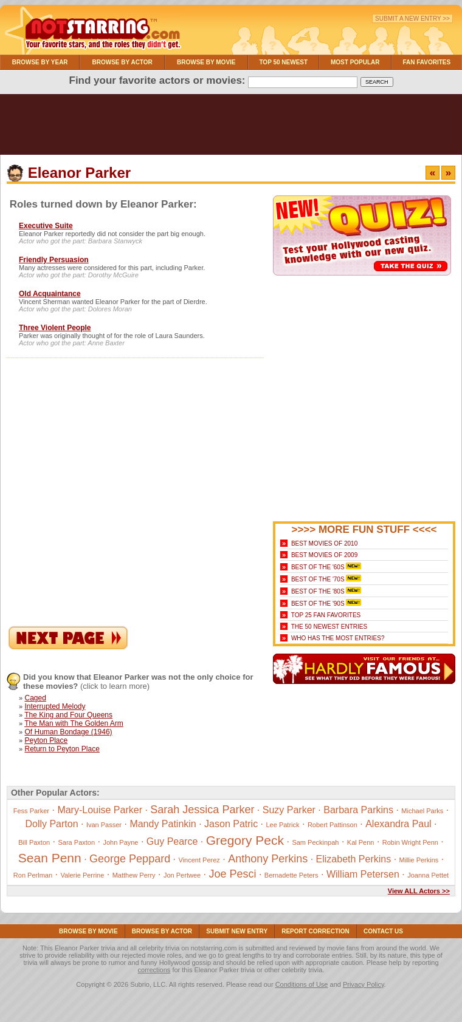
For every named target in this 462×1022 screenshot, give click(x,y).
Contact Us (383, 931)
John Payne (120, 842)
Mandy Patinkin (162, 824)
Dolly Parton (51, 824)
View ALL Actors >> (419, 891)
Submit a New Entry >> (412, 18)
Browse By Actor (122, 62)
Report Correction (315, 931)
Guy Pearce (172, 841)
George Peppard (129, 859)
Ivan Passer (104, 824)
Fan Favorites (426, 62)
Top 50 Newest (283, 62)
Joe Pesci (232, 874)
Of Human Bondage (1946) (68, 732)
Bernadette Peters (291, 875)
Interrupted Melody (54, 706)
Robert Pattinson (332, 824)
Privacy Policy (363, 984)
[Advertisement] (231, 127)
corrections (154, 969)
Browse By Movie (206, 62)
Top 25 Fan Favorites (325, 615)
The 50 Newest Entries (329, 626)
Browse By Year (40, 62)
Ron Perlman (32, 875)
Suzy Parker (289, 810)
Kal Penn (360, 842)
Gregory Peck (245, 840)
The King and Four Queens (68, 715)
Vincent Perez (199, 860)
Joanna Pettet (428, 875)
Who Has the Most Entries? (338, 638)
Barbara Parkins (358, 810)
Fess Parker (31, 810)
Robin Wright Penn (410, 842)
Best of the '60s (318, 567)
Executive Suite (46, 226)
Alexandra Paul (398, 824)
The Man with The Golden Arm (73, 723)
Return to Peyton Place (61, 749)
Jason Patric (231, 824)
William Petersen (362, 874)
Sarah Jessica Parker (202, 810)
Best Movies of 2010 (324, 543)
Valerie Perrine (82, 875)
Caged (35, 698)
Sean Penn (49, 858)
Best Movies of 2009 (324, 555)
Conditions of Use (301, 984)
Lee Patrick (283, 824)
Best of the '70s (318, 579)
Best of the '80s (318, 591)
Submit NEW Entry (236, 931)
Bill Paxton (34, 842)
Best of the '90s (318, 603)
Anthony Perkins (268, 859)
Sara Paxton (76, 842)
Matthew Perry (134, 875)
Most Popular (355, 62)
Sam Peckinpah (315, 842)
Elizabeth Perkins (353, 859)
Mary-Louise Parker (99, 810)
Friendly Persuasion (54, 260)
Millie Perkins (419, 860)
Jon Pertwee (182, 875)
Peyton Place (45, 740)
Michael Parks (422, 810)
